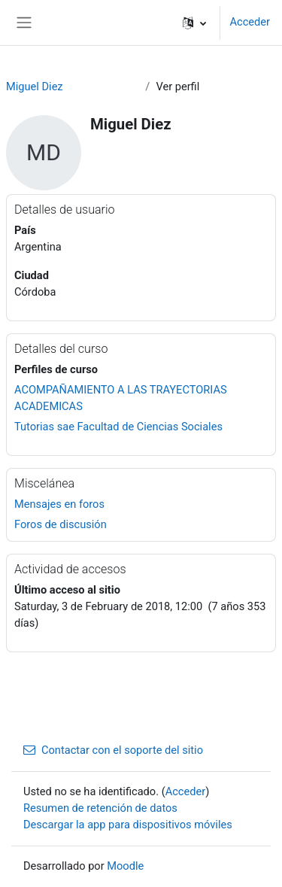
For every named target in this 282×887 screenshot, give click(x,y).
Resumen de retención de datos (100, 808)
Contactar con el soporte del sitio (113, 750)
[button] (194, 22)
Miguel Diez (34, 86)
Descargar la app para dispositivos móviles (127, 824)
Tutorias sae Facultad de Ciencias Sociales (118, 426)
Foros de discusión (60, 524)
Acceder (249, 22)
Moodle (125, 866)
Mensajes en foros (59, 504)
